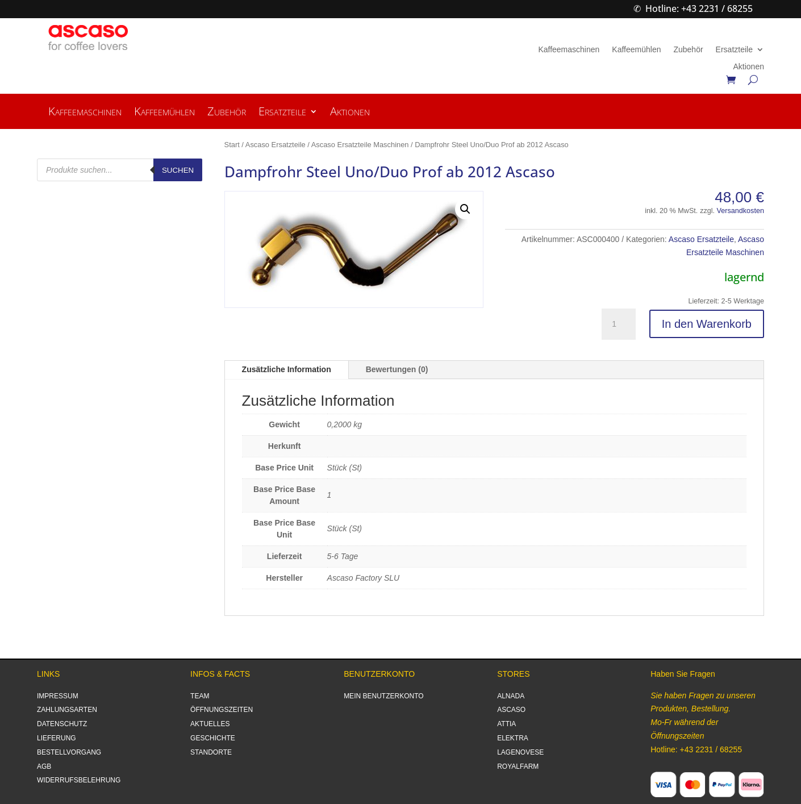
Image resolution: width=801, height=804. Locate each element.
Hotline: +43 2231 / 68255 (699, 8)
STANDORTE (211, 752)
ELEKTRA (512, 738)
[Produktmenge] (619, 324)
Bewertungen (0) (397, 369)
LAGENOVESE (520, 752)
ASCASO (511, 710)
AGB (44, 766)
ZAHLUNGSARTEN (67, 710)
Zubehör (688, 49)
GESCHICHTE (212, 738)
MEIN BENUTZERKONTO (383, 696)
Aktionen (748, 67)
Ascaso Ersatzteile (275, 144)
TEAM (199, 696)
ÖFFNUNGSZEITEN (221, 710)
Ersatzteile (734, 49)
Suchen (178, 170)
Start (232, 144)
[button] (465, 209)
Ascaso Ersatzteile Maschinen (360, 144)
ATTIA (506, 724)
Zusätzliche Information (286, 369)
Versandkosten (740, 211)
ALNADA (510, 696)
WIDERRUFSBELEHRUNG (78, 780)
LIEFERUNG (56, 738)
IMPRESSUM (57, 696)
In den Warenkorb (707, 324)
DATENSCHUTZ (62, 724)
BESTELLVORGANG (69, 752)
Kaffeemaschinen (568, 49)
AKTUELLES (210, 724)
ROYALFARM (518, 766)
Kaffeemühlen (636, 49)
